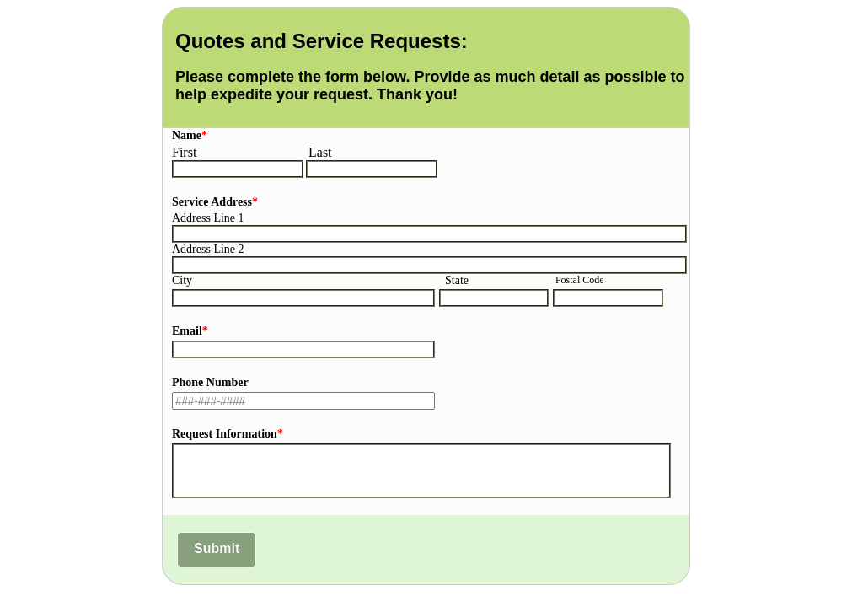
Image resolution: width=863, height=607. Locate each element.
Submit (216, 548)
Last (320, 152)
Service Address (215, 202)
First (184, 152)
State (457, 280)
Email (190, 331)
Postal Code (579, 280)
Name (189, 135)
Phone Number (210, 382)
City (182, 280)
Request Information (227, 433)
